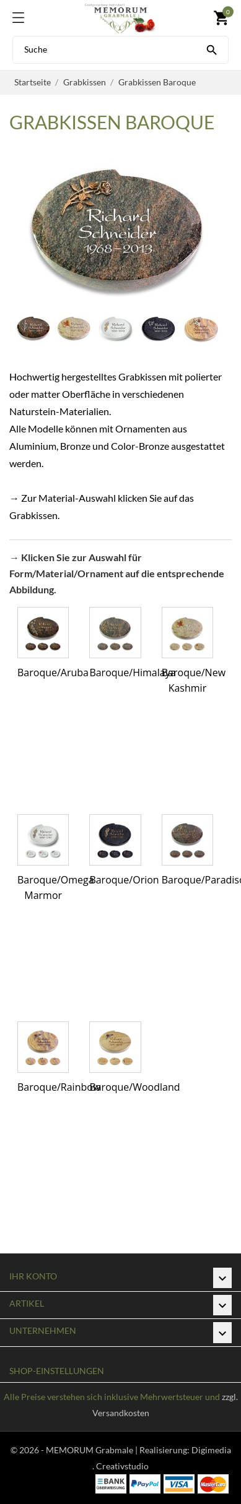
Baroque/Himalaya (132, 672)
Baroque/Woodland (134, 1087)
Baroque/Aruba (53, 672)
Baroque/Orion (124, 880)
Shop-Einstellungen (56, 1370)
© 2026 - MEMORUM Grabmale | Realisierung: (101, 1450)
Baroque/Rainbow (58, 1087)
